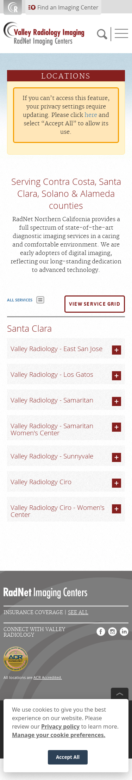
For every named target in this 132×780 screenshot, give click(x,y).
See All (78, 613)
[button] (94, 304)
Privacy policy (60, 726)
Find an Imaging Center (68, 7)
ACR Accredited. (47, 677)
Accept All (68, 757)
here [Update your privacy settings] (90, 115)
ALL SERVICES (19, 299)
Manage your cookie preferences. (58, 735)
